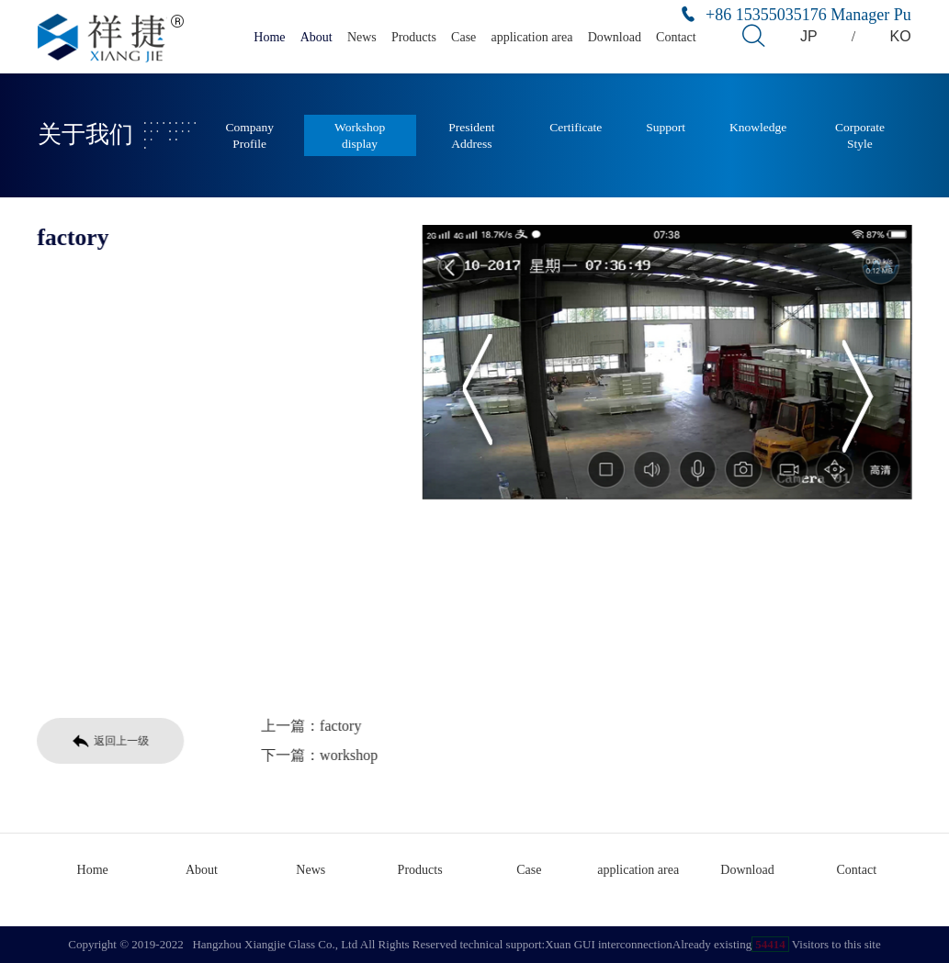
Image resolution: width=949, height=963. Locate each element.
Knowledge (757, 127)
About (316, 37)
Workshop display (359, 135)
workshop (346, 755)
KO (900, 36)
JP (809, 36)
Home (269, 37)
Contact (676, 37)
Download (614, 37)
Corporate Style (860, 135)
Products (413, 37)
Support (665, 127)
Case (463, 37)
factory (337, 725)
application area (531, 37)
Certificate (575, 127)
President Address (471, 135)
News (362, 37)
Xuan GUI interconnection (608, 944)
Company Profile (249, 135)
